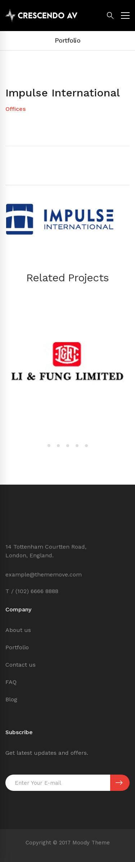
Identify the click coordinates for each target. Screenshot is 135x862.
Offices (15, 108)
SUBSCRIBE (119, 783)
